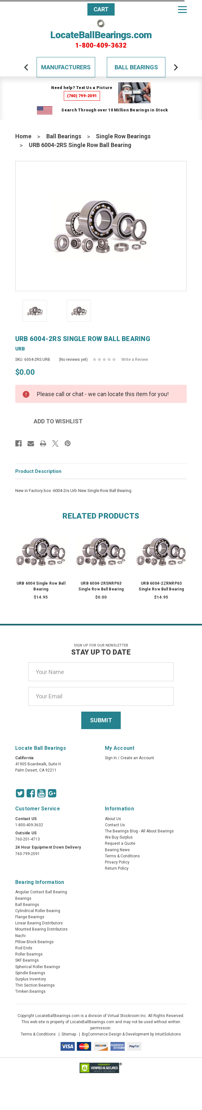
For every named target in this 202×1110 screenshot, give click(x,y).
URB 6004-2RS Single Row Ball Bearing (80, 145)
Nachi (20, 935)
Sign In (111, 758)
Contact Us (115, 825)
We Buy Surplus (119, 837)
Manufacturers (66, 67)
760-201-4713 (27, 839)
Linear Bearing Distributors (39, 923)
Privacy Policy (117, 862)
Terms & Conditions (122, 856)
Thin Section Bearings (35, 985)
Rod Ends (23, 948)
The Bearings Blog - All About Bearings (139, 831)
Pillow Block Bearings (34, 942)
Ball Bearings (136, 67)
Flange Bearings (29, 917)
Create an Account (137, 758)
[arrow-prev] (26, 67)
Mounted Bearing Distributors (41, 929)
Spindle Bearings (30, 973)
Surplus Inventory (30, 979)
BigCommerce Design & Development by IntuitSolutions (131, 1034)
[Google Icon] (52, 793)
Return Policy (117, 868)
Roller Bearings (29, 954)
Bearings (23, 898)
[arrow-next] (175, 67)
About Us (113, 819)
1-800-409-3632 (101, 45)
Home (23, 136)
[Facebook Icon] (31, 793)
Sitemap (69, 1034)
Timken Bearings (30, 991)
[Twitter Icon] (20, 793)
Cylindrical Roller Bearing (37, 911)
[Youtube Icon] (41, 793)
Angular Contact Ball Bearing (41, 892)
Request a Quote (120, 843)
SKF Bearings (27, 960)
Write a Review (134, 359)
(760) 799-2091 (82, 95)
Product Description (38, 471)
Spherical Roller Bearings (37, 967)
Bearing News (117, 850)
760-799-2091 (27, 854)
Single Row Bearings (123, 136)
